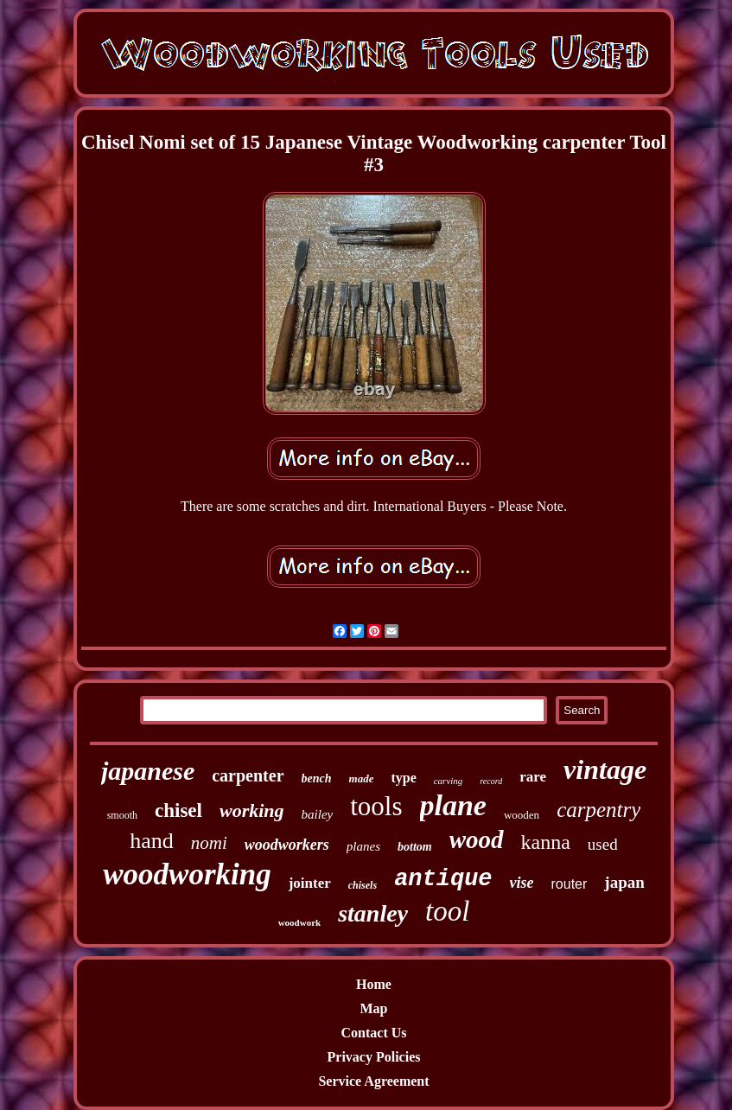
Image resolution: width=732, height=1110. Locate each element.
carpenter (247, 775)
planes (363, 846)
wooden (521, 814)
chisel (178, 810)
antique (443, 879)
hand (152, 840)
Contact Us (374, 1032)
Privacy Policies (374, 1056)
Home (373, 984)
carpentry (598, 809)
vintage (604, 769)
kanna (545, 842)
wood (476, 839)
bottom (415, 846)
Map (374, 1008)
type (403, 777)
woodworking (187, 874)
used (603, 844)
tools (376, 806)
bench (317, 778)
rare (532, 777)
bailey (318, 814)
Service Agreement (373, 1081)
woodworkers (287, 844)
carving (448, 780)
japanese (147, 770)
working (252, 810)
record (491, 781)
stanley (373, 913)
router (569, 884)
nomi (209, 842)
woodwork (299, 922)
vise (522, 882)
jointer (310, 883)
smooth (122, 815)
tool (447, 911)
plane (453, 805)
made (361, 778)
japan (624, 882)
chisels (362, 885)
